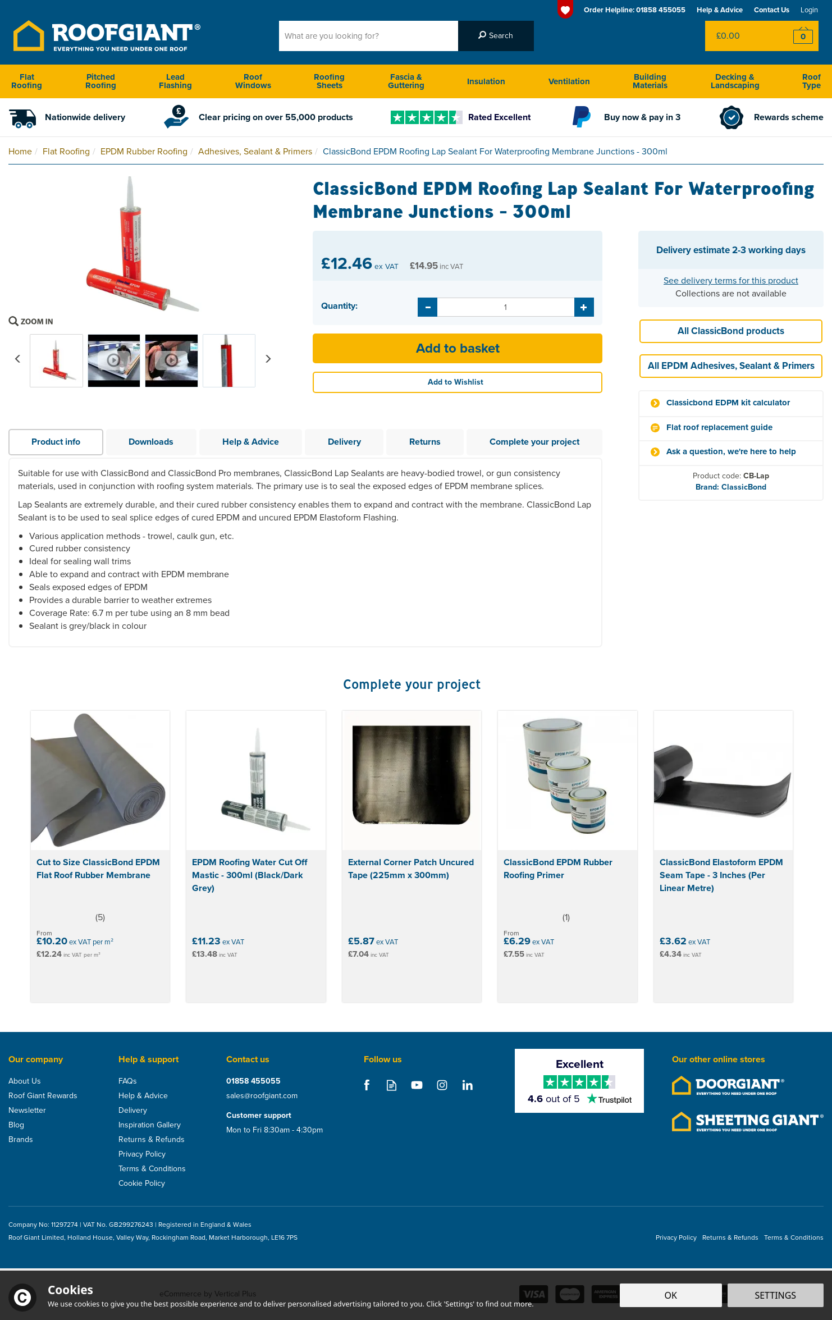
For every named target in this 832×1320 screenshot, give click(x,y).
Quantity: (339, 306)
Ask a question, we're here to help (731, 452)
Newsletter (27, 1110)
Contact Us (771, 9)
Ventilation (569, 81)
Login (809, 9)
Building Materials (650, 81)
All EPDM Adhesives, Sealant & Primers (731, 366)
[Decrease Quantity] (427, 307)
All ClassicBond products (731, 331)
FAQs (127, 1081)
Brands (20, 1139)
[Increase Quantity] (584, 307)
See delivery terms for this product (731, 280)
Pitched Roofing (100, 81)
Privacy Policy (142, 1154)
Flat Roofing (26, 81)
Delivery (344, 441)
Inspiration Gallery (149, 1125)
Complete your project (534, 441)
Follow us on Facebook (366, 1085)
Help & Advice (250, 441)
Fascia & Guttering (406, 81)
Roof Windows (253, 81)
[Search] (368, 36)
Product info (55, 441)
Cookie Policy (141, 1183)
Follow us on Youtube (417, 1085)
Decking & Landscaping (735, 81)
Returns (425, 441)
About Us (24, 1081)
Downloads (151, 441)
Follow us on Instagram (442, 1085)
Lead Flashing (175, 81)
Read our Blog (392, 1085)
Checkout (796, 36)
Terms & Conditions (152, 1169)
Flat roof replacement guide (719, 427)
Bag (739, 36)
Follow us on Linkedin (467, 1085)
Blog (16, 1125)
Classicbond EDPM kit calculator (728, 403)
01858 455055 (253, 1081)
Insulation (486, 81)
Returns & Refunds (151, 1139)
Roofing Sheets (329, 81)
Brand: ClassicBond (731, 487)
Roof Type (811, 81)
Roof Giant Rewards (42, 1096)
